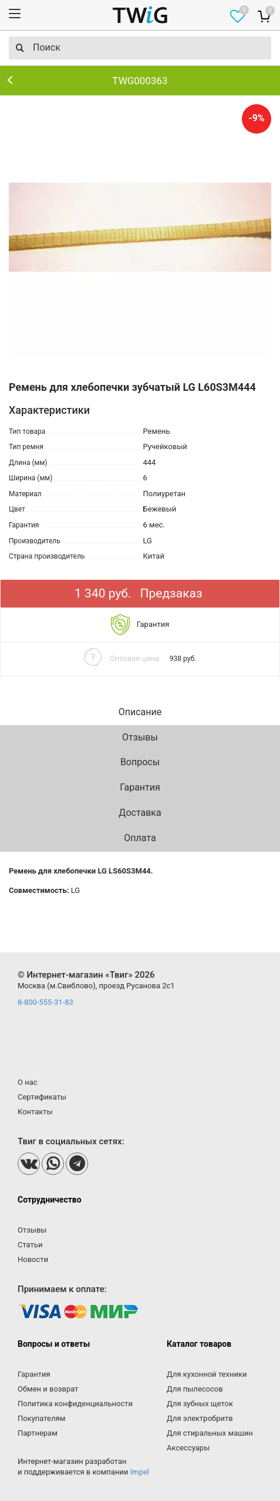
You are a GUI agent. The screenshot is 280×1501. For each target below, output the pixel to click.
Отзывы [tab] (140, 737)
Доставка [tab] (140, 812)
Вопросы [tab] (140, 762)
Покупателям (41, 1418)
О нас (28, 1082)
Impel (139, 1471)
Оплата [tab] (140, 838)
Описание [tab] (140, 712)
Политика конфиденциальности (75, 1403)
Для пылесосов (195, 1388)
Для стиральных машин (210, 1433)
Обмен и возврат (48, 1388)
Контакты (35, 1111)
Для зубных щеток (200, 1403)
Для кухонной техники (207, 1374)
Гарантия (34, 1374)
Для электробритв (200, 1418)
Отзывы (32, 1230)
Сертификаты (42, 1096)
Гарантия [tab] (140, 787)
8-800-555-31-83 (45, 1002)
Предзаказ (171, 593)
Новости (33, 1259)
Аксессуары (188, 1447)
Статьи (30, 1244)
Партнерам (38, 1433)
